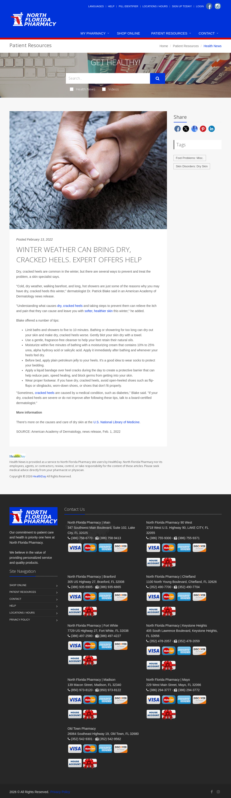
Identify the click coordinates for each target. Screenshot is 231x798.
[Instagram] (218, 6)
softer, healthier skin (99, 311)
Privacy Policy (19, 619)
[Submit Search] (157, 78)
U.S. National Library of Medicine (116, 422)
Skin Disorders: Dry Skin (192, 166)
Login (200, 6)
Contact (207, 33)
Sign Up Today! (182, 6)
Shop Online (128, 33)
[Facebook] (209, 6)
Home (164, 46)
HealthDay (39, 476)
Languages (96, 6)
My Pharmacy (93, 33)
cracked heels (44, 393)
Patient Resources (169, 33)
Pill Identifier (128, 6)
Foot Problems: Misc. (189, 158)
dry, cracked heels (70, 306)
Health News (82, 89)
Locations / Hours (155, 6)
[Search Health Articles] (108, 78)
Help (111, 6)
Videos (110, 89)
